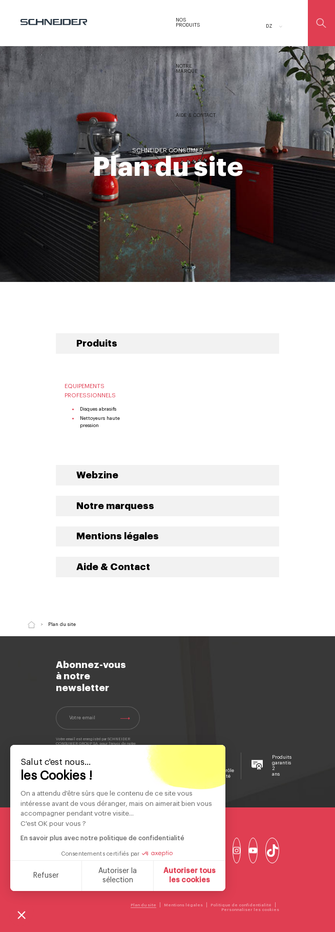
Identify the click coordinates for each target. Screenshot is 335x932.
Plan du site (143, 905)
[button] (21, 914)
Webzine (97, 475)
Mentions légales (117, 536)
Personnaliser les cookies (250, 909)
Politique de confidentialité (241, 905)
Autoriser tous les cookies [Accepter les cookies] (188, 875)
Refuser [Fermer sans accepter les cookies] (44, 875)
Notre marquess (115, 506)
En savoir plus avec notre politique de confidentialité (101, 838)
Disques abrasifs (98, 409)
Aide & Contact (113, 567)
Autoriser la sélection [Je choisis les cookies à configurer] (116, 875)
